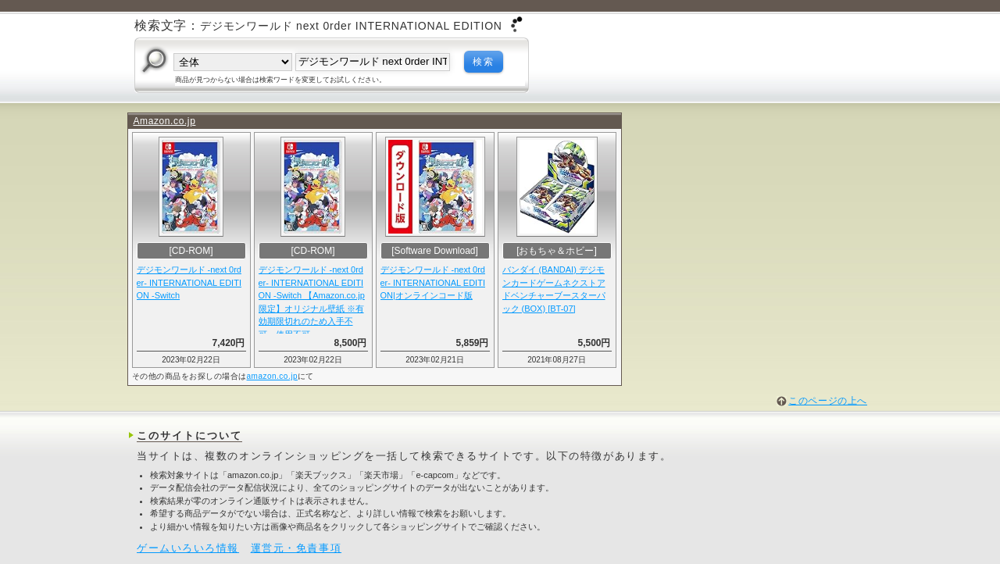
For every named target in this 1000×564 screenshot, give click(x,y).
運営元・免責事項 (296, 548)
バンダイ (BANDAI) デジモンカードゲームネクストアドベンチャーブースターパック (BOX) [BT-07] (553, 289)
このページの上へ (827, 400)
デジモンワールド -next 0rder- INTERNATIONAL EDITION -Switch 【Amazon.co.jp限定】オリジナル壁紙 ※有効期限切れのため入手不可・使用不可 (312, 299)
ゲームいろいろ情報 (188, 548)
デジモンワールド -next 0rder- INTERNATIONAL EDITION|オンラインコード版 (432, 282)
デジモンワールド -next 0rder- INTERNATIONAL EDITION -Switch (189, 282)
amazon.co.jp (272, 376)
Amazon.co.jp (165, 121)
